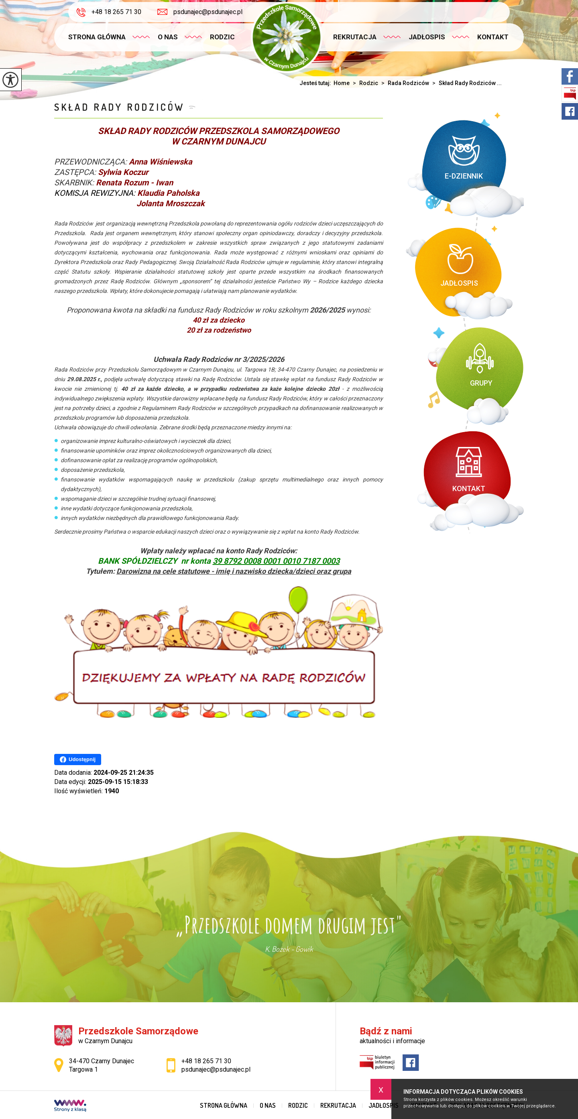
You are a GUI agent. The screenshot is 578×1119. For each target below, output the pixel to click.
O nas (168, 37)
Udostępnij (78, 759)
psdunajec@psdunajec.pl (199, 12)
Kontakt (493, 37)
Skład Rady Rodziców (119, 107)
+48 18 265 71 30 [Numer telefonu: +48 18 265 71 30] (206, 1061)
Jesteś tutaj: (316, 83)
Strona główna (97, 37)
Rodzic (222, 37)
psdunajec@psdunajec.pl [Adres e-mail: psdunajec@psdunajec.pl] (215, 1069)
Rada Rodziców (403, 83)
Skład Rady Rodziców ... (465, 83)
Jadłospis (427, 37)
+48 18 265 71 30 (108, 12)
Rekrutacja (355, 37)
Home (342, 83)
